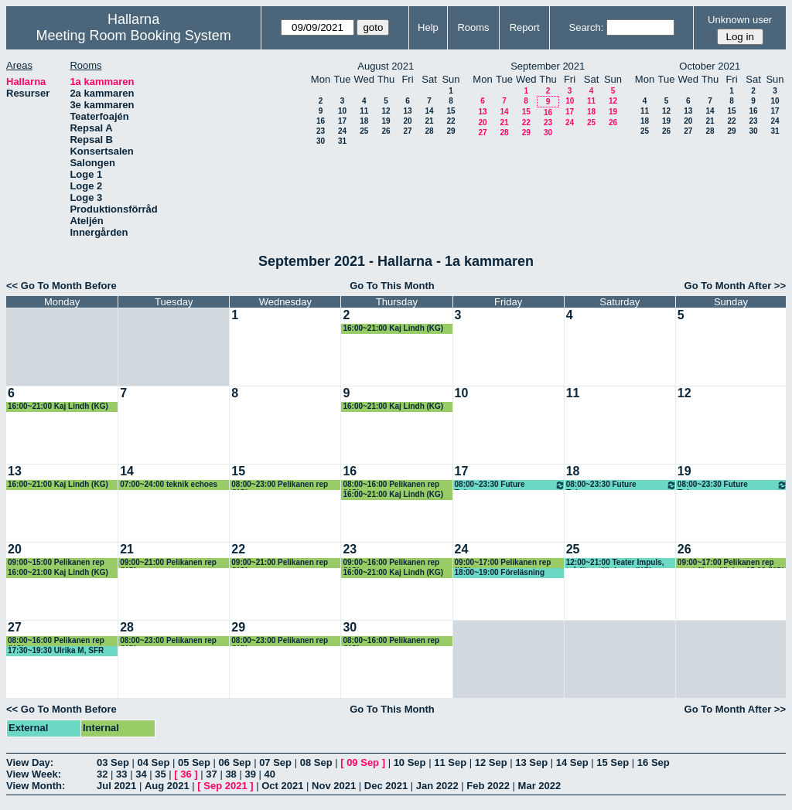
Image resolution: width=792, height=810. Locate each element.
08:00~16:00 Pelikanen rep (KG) (391, 485)
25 (364, 131)
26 (385, 131)
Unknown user (740, 20)
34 (140, 774)
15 (450, 111)
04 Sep (154, 762)
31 (342, 141)
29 (450, 131)
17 (342, 121)
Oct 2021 (282, 785)
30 (320, 141)
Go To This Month (392, 285)
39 (249, 774)
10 (342, 111)
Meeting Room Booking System (133, 35)
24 (342, 131)
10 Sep (410, 762)
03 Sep (113, 762)
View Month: (35, 785)
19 (385, 121)
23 (320, 131)
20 (407, 121)
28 (429, 131)
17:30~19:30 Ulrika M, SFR (56, 650)
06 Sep (235, 762)
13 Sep (531, 762)
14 (429, 111)
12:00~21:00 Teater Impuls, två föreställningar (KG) (615, 563)
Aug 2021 (167, 785)
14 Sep (572, 762)
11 (364, 111)
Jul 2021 (116, 785)
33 (121, 774)
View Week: (33, 774)
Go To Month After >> (735, 285)
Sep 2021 (225, 785)
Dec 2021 (386, 785)
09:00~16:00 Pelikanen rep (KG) (391, 563)
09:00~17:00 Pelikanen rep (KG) (503, 563)
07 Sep (275, 762)
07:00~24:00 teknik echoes (168, 484)
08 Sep (316, 762)
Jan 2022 (437, 785)
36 (185, 774)
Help (428, 27)
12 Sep (491, 762)
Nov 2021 (334, 785)
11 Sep (450, 762)
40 (270, 774)
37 (211, 774)
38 (230, 774)
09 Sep (362, 762)
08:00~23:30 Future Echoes (510, 485)
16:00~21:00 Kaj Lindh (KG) (393, 328)
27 (407, 131)
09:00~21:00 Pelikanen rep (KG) (168, 563)
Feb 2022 (488, 785)
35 (160, 774)
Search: (585, 27)
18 (364, 121)
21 (429, 121)
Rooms (473, 27)
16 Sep (653, 762)
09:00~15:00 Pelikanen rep (56, 562)
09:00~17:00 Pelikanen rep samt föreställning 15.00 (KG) (731, 563)
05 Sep (194, 762)
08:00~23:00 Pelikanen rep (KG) (279, 485)
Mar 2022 (540, 785)
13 (407, 111)
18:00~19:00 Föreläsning (499, 572)
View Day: (29, 762)
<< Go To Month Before (61, 285)
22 (450, 121)
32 (102, 774)
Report (525, 27)
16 (320, 121)
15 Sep (612, 762)
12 (385, 111)
